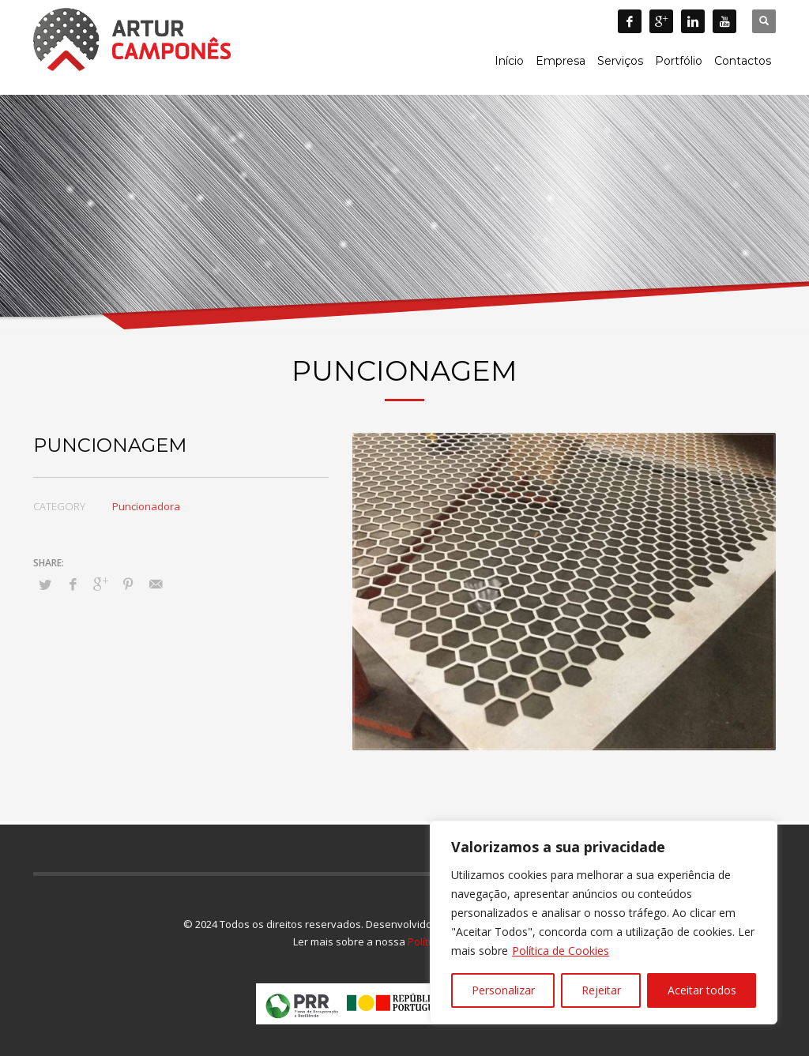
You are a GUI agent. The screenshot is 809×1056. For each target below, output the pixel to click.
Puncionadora (146, 506)
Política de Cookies (560, 950)
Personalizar (503, 990)
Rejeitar (601, 990)
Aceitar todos (702, 990)
